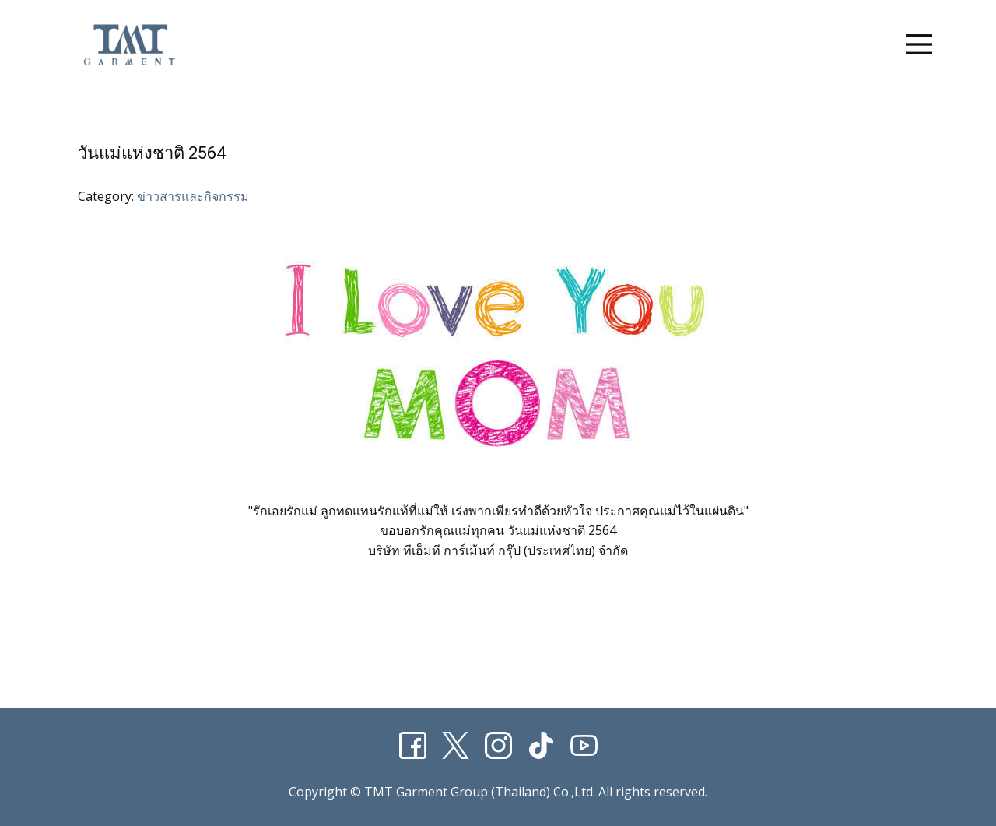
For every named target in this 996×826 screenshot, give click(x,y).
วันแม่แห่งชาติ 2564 (152, 153)
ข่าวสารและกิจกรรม (193, 196)
